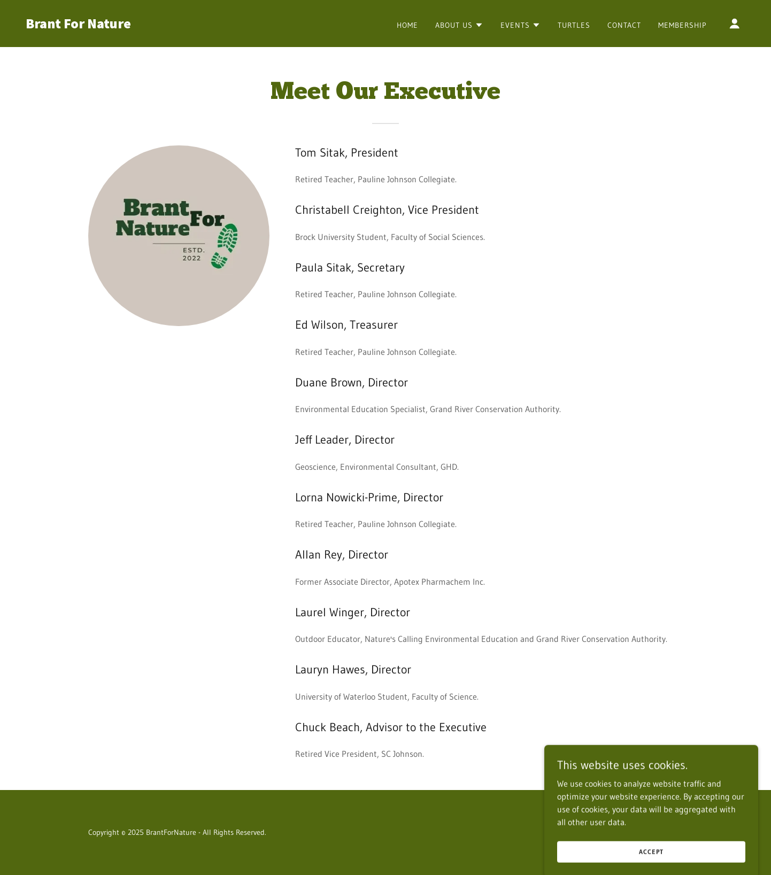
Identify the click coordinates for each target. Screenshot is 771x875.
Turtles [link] (574, 25)
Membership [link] (682, 25)
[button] (459, 25)
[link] (126, 25)
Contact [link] (624, 25)
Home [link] (407, 25)
